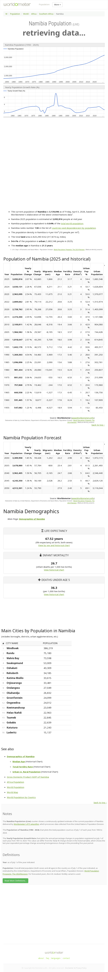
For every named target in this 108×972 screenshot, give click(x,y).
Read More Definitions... (15, 880)
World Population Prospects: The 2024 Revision (69, 250)
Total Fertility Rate (23, 766)
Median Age (19, 761)
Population (44, 4)
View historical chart (54, 569)
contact (66, 958)
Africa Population (15, 782)
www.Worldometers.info (83, 418)
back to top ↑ (98, 424)
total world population (72, 223)
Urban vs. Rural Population (26, 771)
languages (55, 958)
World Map (12, 792)
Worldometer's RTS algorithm (26, 824)
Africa (33, 13)
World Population (15, 787)
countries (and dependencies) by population (74, 228)
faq (47, 958)
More (57, 4)
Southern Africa (46, 13)
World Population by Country (21, 797)
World (26, 13)
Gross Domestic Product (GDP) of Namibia (28, 777)
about (41, 958)
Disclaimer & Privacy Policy (75, 968)
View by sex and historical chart (54, 545)
